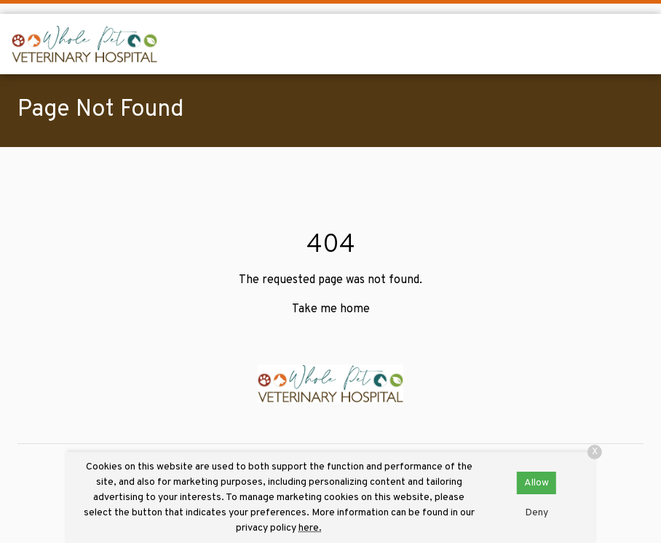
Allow (536, 483)
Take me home (331, 309)
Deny (536, 513)
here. (310, 528)
